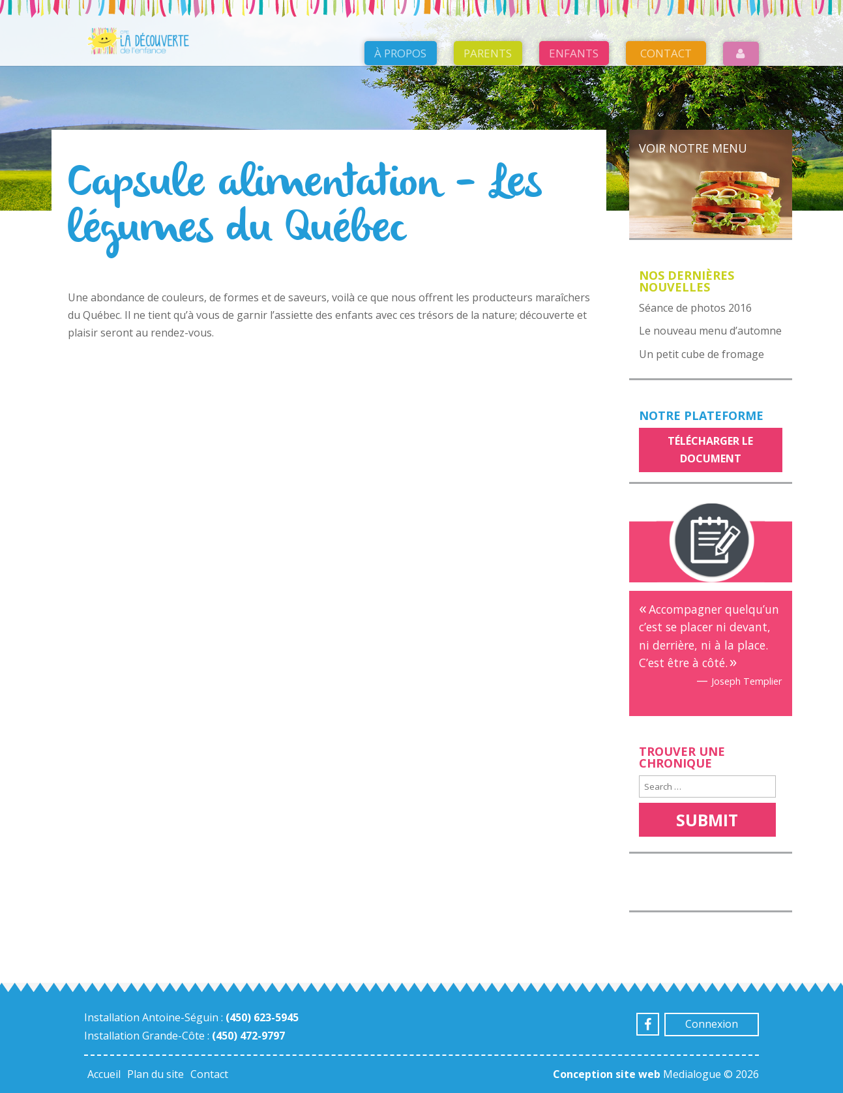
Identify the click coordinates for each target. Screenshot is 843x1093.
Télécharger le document (710, 450)
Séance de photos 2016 (695, 308)
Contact (666, 53)
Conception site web (606, 1074)
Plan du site (155, 1074)
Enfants (574, 53)
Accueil (104, 1074)
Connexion (711, 1024)
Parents (488, 53)
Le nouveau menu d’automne (710, 330)
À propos (400, 53)
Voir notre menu (693, 148)
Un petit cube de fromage (701, 354)
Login (741, 54)
